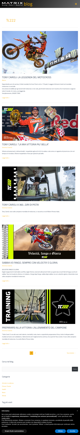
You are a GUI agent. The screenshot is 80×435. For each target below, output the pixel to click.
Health (4, 389)
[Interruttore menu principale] (76, 4)
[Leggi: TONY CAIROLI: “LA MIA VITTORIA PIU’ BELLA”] (40, 123)
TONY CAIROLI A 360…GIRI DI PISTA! (20, 204)
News (3, 392)
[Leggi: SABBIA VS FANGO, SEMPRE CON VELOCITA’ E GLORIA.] (38, 242)
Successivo (71, 353)
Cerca (75, 369)
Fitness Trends (6, 386)
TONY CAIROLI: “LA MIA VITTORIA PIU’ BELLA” (25, 144)
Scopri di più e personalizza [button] (14, 431)
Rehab (4, 396)
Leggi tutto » (6, 98)
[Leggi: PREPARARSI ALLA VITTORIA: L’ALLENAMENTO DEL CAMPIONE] (38, 307)
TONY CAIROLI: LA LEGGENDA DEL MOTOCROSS (26, 77)
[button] (77, 410)
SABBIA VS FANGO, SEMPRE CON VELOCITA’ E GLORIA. (30, 262)
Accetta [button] (72, 431)
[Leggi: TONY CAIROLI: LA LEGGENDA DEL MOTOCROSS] (40, 52)
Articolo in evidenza (8, 383)
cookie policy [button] (6, 418)
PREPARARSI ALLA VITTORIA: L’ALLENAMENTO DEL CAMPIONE (34, 327)
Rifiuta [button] (60, 431)
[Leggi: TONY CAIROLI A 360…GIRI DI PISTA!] (38, 184)
